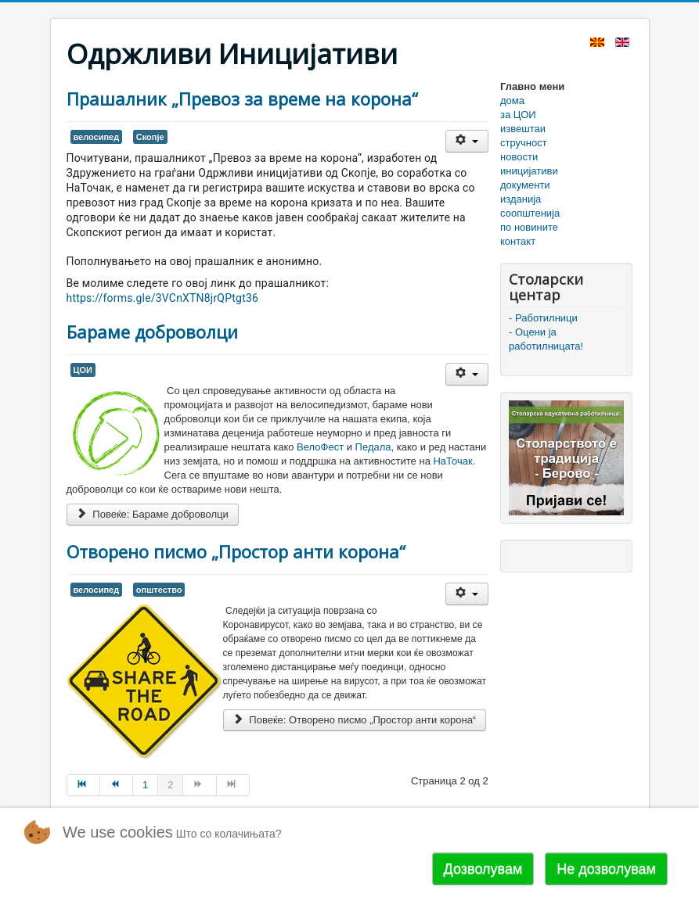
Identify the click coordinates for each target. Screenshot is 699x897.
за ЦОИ (518, 114)
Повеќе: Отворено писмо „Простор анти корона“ (355, 720)
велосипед (97, 137)
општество (159, 589)
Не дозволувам (606, 869)
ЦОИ (83, 370)
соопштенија (530, 213)
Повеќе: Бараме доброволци (153, 514)
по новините (529, 227)
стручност (523, 143)
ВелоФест (322, 447)
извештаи (523, 129)
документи (525, 185)
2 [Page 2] (170, 785)
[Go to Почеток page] (83, 785)
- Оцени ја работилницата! (546, 339)
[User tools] (466, 141)
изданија (520, 199)
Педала (373, 447)
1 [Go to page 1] (145, 785)
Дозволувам (483, 869)
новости (519, 157)
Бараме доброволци (152, 331)
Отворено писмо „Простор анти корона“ (236, 551)
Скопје (150, 137)
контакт (517, 241)
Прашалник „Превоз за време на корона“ (242, 98)
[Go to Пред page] (116, 785)
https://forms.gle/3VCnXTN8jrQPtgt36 (163, 298)
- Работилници (543, 318)
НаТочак (452, 461)
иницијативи (529, 171)
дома (512, 100)
